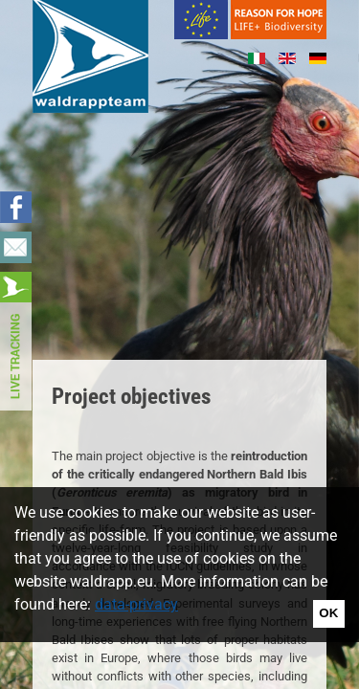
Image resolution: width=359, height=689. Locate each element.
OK (328, 613)
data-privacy (136, 604)
